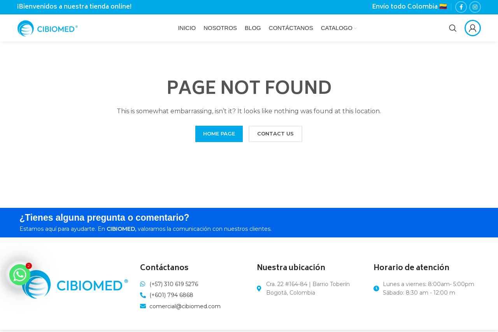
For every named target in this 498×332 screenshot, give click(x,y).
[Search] (453, 30)
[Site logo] (51, 29)
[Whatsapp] (19, 274)
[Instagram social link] (475, 8)
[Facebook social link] (461, 8)
